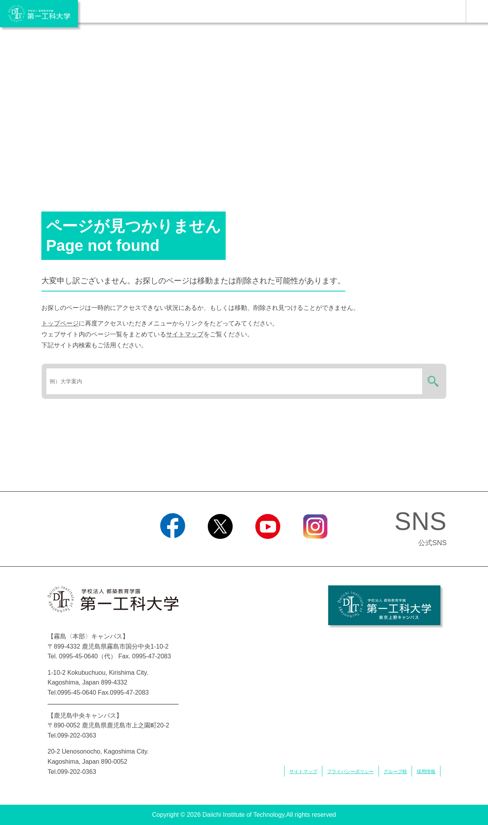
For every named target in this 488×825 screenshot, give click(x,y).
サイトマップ (184, 334)
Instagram (315, 549)
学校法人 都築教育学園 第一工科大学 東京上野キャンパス (384, 605)
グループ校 (395, 771)
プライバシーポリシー (350, 771)
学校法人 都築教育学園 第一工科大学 (39, 13)
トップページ (60, 323)
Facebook (172, 549)
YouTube (267, 549)
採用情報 (426, 771)
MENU (477, 11)
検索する (432, 381)
